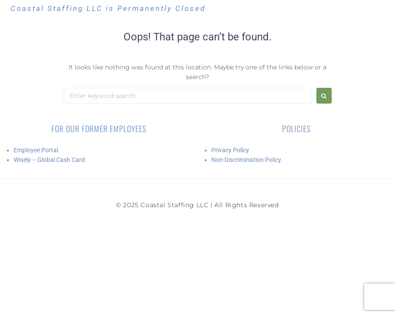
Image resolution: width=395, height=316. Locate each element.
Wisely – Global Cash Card (49, 159)
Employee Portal (36, 150)
